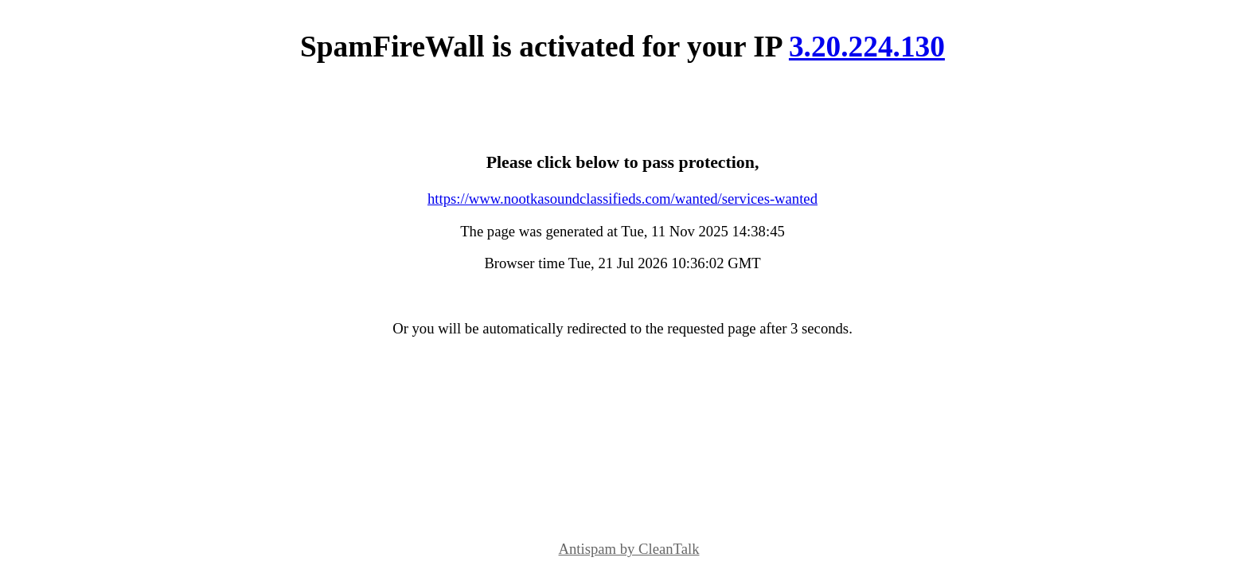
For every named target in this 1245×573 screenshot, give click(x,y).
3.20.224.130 (867, 46)
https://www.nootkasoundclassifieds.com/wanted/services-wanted (622, 198)
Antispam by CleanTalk (629, 548)
